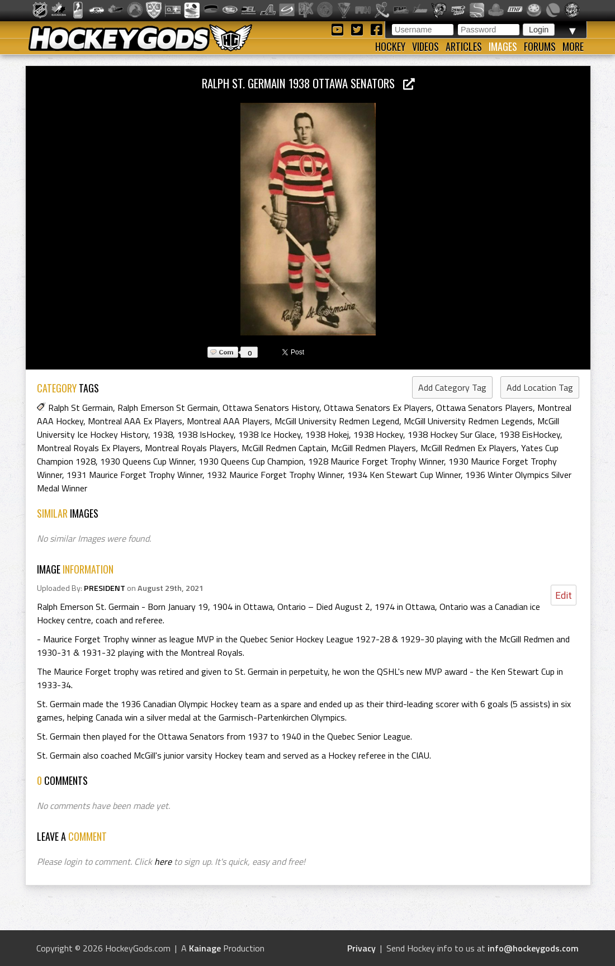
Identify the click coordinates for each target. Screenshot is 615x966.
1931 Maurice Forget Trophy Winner (134, 474)
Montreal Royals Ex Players (88, 447)
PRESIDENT (104, 588)
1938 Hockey (378, 434)
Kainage (205, 948)
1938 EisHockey (529, 434)
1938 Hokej (327, 434)
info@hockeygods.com (533, 948)
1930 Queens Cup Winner (147, 461)
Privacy (361, 948)
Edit (563, 595)
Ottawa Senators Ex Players (378, 407)
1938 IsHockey (205, 434)
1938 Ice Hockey (269, 434)
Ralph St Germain (80, 407)
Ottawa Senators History (271, 407)
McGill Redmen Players (373, 447)
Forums (540, 46)
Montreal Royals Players (191, 447)
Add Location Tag (540, 387)
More (573, 46)
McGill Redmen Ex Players (468, 447)
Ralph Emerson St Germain (167, 407)
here (163, 861)
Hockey (390, 46)
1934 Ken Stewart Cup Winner (404, 474)
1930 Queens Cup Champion (251, 461)
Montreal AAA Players (228, 421)
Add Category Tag (452, 387)
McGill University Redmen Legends (468, 421)
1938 (163, 434)
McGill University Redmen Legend (337, 421)
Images (503, 46)
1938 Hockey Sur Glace (451, 434)
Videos (425, 46)
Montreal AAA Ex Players (135, 421)
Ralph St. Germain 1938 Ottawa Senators (308, 83)
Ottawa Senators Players (484, 407)
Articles (464, 46)
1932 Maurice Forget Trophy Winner (275, 474)
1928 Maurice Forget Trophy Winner (376, 461)
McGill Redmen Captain (284, 447)
